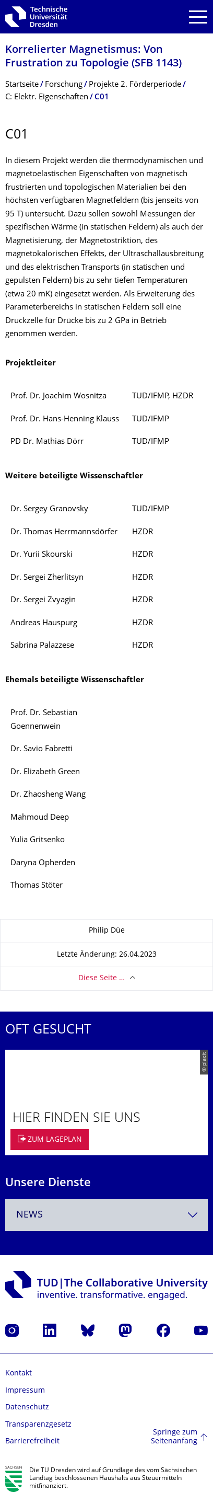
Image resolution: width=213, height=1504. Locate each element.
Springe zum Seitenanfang (174, 1437)
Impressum (25, 1390)
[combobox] (106, 1215)
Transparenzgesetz (38, 1424)
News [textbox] (29, 1215)
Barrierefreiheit (32, 1441)
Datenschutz (27, 1407)
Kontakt (18, 1373)
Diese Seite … (101, 978)
